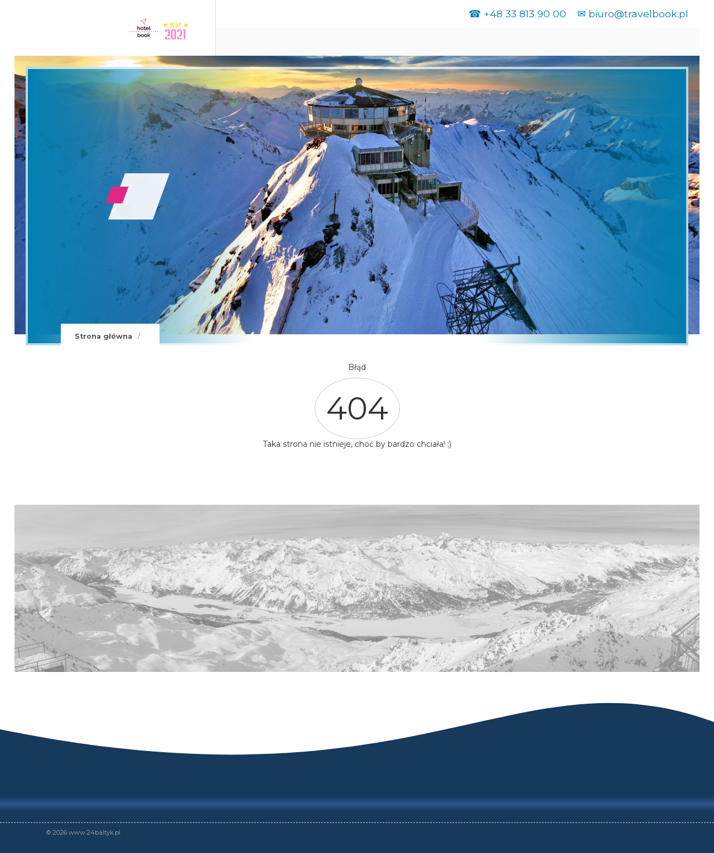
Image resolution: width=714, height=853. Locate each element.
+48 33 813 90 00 (525, 14)
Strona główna (103, 336)
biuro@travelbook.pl (638, 14)
